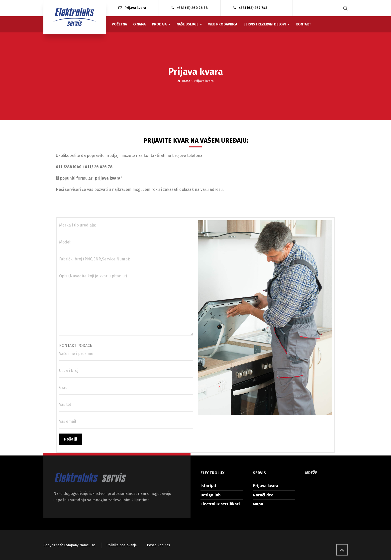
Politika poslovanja (121, 545)
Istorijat (208, 485)
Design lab (210, 495)
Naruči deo (263, 495)
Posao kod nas (158, 545)
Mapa (258, 504)
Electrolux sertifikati (220, 504)
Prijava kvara (265, 485)
